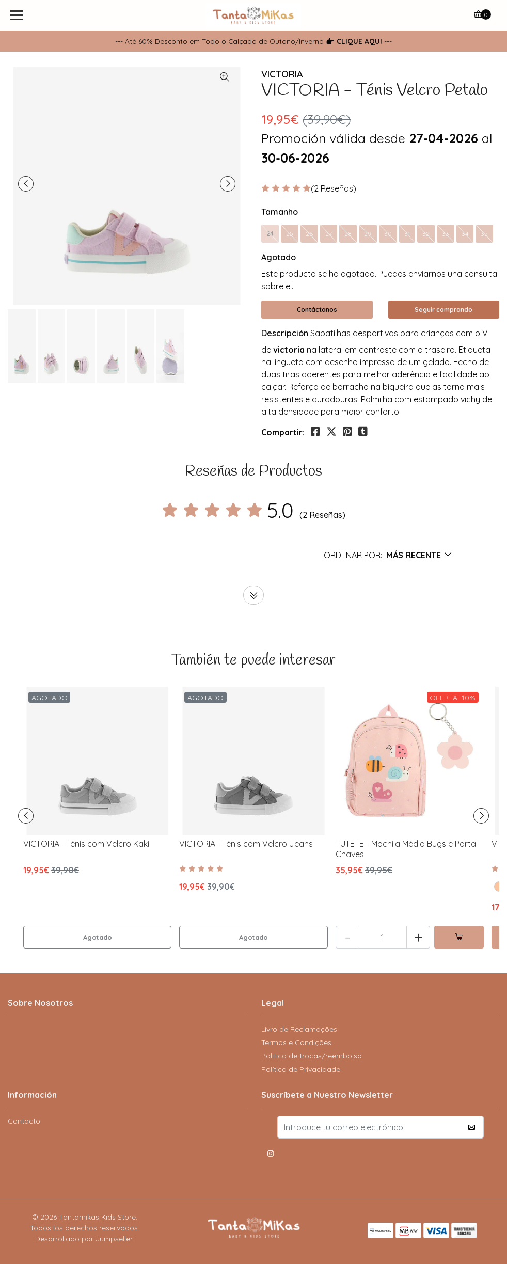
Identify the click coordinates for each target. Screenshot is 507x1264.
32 (426, 234)
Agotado (278, 257)
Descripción (284, 333)
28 (348, 234)
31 (407, 234)
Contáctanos (317, 309)
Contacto (24, 1121)
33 (445, 234)
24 (270, 234)
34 (465, 234)
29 (368, 234)
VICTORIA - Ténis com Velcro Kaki (86, 844)
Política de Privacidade (300, 1069)
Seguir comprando (443, 309)
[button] (388, 555)
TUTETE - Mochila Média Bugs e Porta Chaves (406, 849)
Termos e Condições (296, 1042)
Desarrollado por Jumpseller (84, 1238)
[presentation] (26, 184)
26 (309, 234)
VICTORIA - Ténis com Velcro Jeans (246, 844)
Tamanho (279, 212)
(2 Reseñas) (333, 188)
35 (484, 234)
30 (388, 234)
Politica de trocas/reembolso (311, 1056)
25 (289, 234)
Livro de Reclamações (299, 1029)
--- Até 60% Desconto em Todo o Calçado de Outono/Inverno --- (253, 41)
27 (328, 234)
